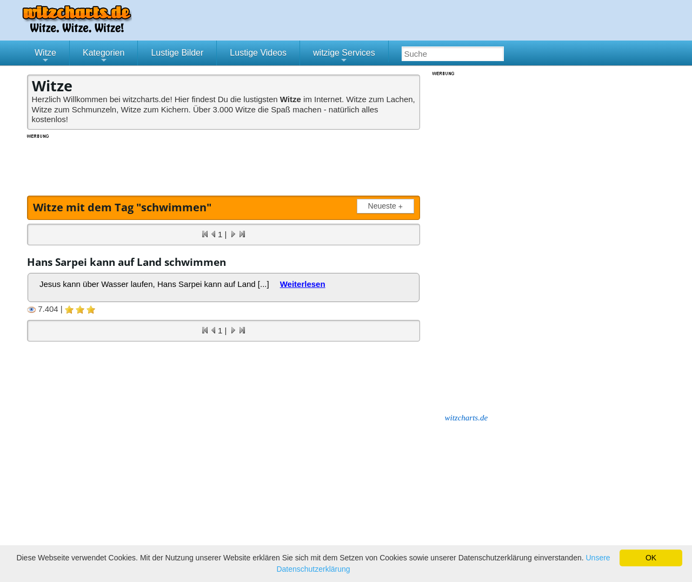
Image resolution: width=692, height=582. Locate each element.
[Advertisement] (224, 163)
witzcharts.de (466, 417)
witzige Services (344, 56)
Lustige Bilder (177, 52)
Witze (45, 56)
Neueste (387, 206)
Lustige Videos (258, 52)
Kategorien (103, 56)
